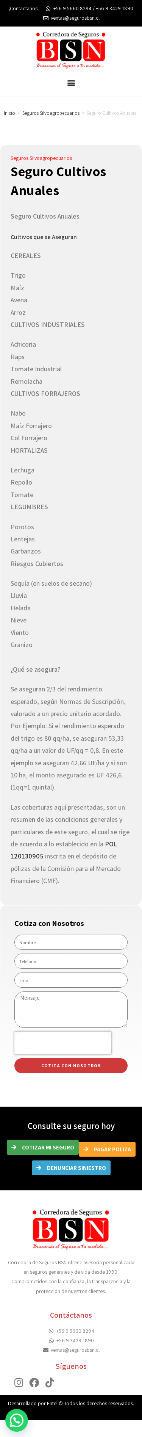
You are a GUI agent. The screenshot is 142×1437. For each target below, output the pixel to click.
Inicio (9, 113)
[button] (71, 83)
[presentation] (62, 1043)
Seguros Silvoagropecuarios (51, 113)
